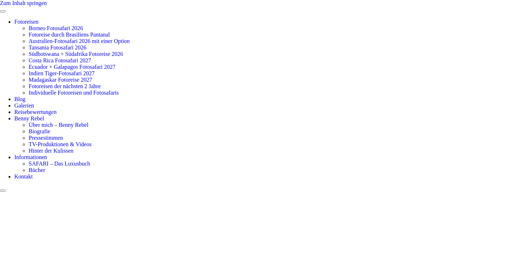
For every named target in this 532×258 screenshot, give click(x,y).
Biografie (39, 131)
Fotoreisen (26, 22)
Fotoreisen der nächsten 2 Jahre (65, 86)
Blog (19, 99)
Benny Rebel (29, 118)
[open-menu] (3, 11)
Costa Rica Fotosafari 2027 (60, 60)
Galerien (24, 105)
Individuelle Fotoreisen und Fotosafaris (74, 93)
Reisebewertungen (35, 112)
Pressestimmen (46, 138)
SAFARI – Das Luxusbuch (59, 164)
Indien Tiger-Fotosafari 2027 (62, 73)
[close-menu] (3, 191)
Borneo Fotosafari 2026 (56, 28)
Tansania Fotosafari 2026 (58, 47)
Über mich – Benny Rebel (58, 125)
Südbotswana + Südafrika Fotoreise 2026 (76, 54)
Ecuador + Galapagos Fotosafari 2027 (72, 67)
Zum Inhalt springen (23, 3)
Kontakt (23, 176)
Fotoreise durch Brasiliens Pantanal (69, 35)
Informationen (30, 157)
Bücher (37, 170)
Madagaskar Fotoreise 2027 (60, 80)
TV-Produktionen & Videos (60, 144)
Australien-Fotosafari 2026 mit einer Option (79, 41)
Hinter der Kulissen (51, 151)
